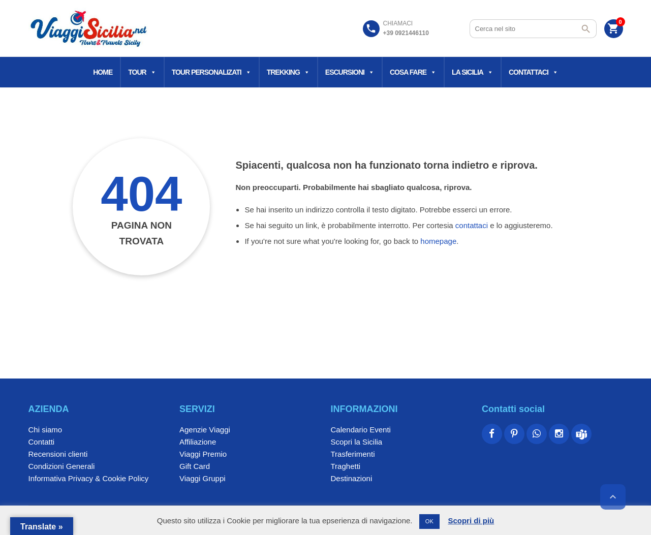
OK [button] (429, 521)
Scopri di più (471, 520)
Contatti (41, 441)
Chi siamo (45, 429)
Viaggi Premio (203, 454)
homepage (438, 241)
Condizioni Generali (61, 466)
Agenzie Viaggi (204, 429)
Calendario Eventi (361, 429)
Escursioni (349, 72)
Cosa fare (413, 72)
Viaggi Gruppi (202, 478)
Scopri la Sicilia (357, 441)
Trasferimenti (353, 454)
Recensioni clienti (58, 454)
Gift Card (194, 466)
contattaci (471, 225)
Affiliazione (197, 441)
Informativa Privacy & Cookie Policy (88, 478)
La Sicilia (472, 72)
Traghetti (346, 466)
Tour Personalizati (211, 72)
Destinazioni (352, 478)
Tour (142, 72)
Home (102, 72)
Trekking (288, 72)
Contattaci (533, 72)
